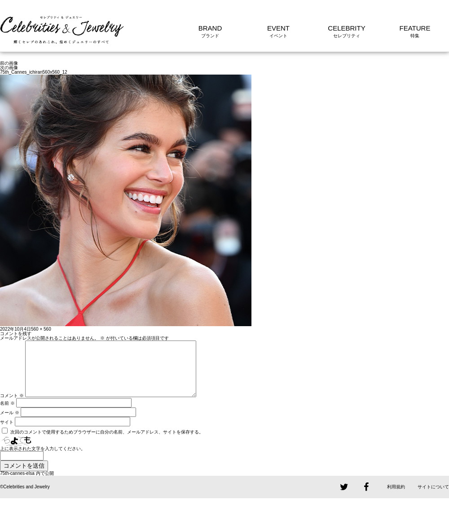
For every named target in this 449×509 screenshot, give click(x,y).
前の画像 (9, 63)
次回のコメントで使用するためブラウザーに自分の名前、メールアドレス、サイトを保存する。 (106, 442)
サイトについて (433, 497)
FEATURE (415, 28)
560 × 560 (41, 329)
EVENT (278, 28)
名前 (7, 414)
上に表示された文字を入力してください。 (42, 459)
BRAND (210, 28)
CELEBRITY (346, 28)
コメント (12, 406)
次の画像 (9, 67)
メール (9, 423)
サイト (6, 432)
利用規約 (396, 497)
